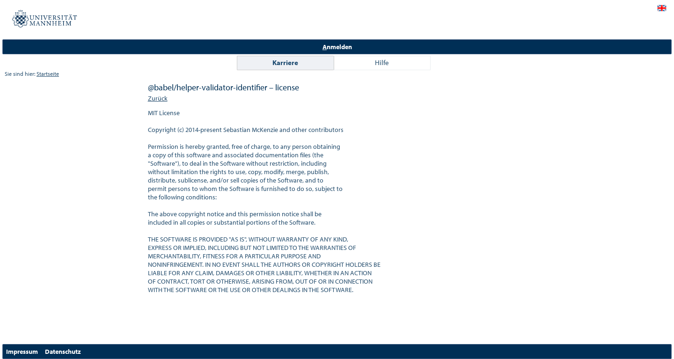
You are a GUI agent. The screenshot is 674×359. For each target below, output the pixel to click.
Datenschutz (63, 351)
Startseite (48, 73)
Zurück (158, 98)
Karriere (285, 62)
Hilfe (382, 62)
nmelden (337, 47)
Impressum (22, 351)
